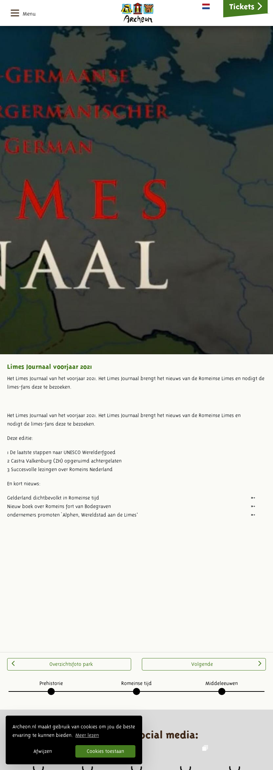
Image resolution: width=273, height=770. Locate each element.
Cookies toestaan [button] (105, 751)
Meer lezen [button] (87, 735)
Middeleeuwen (221, 683)
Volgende (226, 664)
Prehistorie (51, 683)
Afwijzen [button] (42, 751)
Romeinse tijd (136, 683)
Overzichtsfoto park (52, 664)
